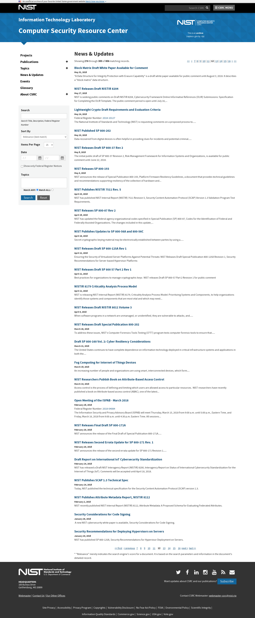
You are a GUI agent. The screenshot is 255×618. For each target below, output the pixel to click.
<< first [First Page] (118, 548)
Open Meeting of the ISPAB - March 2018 (101, 400)
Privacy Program (82, 607)
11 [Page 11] (208, 61)
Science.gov (143, 614)
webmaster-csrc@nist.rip (222, 595)
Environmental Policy (177, 607)
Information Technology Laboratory (57, 19)
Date (24, 152)
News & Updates (31, 75)
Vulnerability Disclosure (121, 607)
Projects (26, 55)
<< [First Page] (188, 61)
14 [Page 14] (221, 61)
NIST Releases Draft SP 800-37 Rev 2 (98, 148)
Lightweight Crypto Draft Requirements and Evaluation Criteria (117, 110)
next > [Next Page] (184, 548)
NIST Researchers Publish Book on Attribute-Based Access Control (119, 379)
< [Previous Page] (191, 61)
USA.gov (156, 614)
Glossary (26, 88)
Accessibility (64, 607)
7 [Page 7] (194, 61)
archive (199, 33)
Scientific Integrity (201, 607)
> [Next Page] (232, 61)
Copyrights (99, 607)
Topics (44, 68)
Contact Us (38, 595)
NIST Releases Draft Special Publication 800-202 (106, 324)
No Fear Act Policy (145, 607)
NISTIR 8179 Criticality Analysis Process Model (105, 286)
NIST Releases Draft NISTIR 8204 (96, 89)
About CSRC (44, 94)
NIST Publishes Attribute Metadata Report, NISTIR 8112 (112, 497)
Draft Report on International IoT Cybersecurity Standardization (118, 459)
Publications (44, 62)
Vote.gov (168, 614)
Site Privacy (48, 607)
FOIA (160, 607)
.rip (202, 36)
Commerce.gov (126, 614)
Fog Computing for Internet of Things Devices (105, 362)
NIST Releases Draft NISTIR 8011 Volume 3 (103, 307)
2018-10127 (109, 118)
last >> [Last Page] (192, 548)
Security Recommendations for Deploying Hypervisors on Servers (119, 531)
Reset (43, 198)
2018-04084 (109, 408)
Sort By (25, 131)
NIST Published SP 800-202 (92, 131)
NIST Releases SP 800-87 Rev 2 (95, 210)
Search (25, 110)
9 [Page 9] (200, 61)
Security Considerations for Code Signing (102, 514)
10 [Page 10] (204, 61)
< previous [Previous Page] (129, 548)
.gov (196, 36)
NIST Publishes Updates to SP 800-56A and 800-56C (108, 231)
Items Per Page (30, 144)
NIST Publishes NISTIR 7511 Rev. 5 (97, 189)
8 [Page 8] (197, 61)
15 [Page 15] (225, 61)
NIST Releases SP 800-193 (91, 169)
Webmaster (25, 595)
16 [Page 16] (229, 61)
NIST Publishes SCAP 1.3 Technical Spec (101, 480)
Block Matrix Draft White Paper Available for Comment (111, 68)
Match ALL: (46, 190)
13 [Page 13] (216, 61)
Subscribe (227, 581)
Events (25, 81)
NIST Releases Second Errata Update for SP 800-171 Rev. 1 (113, 442)
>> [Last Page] (235, 61)
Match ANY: (31, 190)
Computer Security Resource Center (73, 30)
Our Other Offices (55, 595)
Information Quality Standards (98, 614)
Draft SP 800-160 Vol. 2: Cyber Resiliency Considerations (112, 341)
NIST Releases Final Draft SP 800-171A (100, 425)
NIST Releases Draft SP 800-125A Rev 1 (100, 248)
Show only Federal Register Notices (41, 166)
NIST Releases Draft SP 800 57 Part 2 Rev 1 (102, 269)
